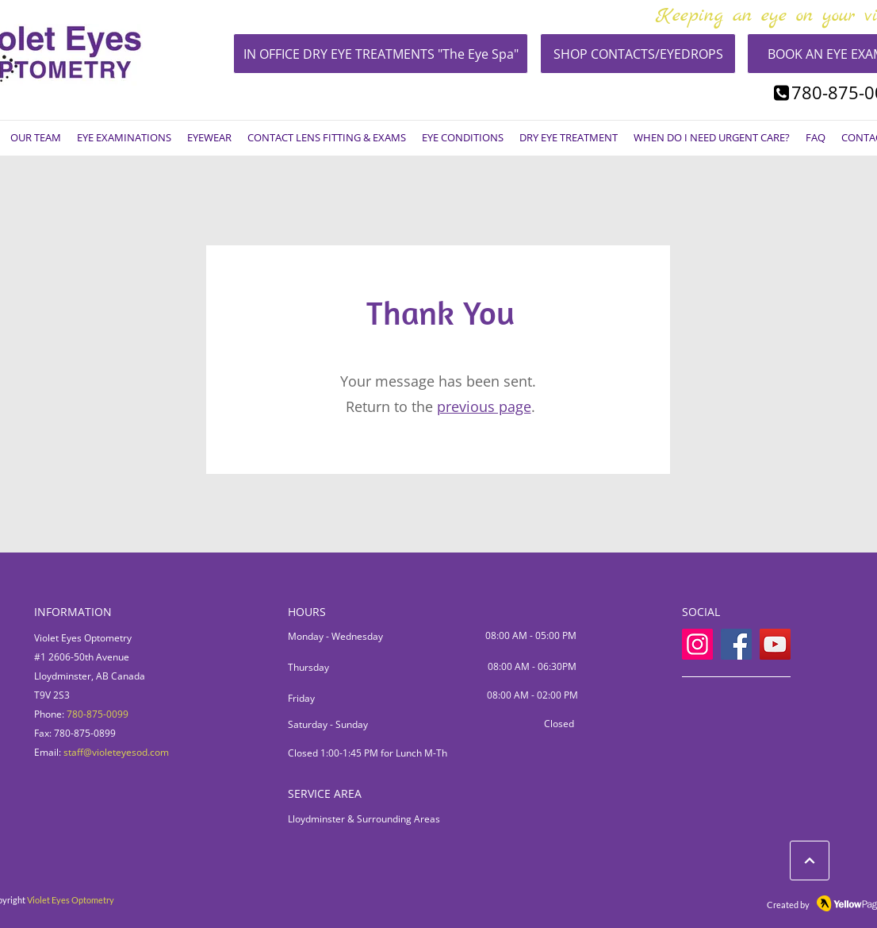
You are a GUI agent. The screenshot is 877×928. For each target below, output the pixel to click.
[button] (35, 137)
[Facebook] (736, 644)
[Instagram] (697, 644)
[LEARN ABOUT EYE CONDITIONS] (809, 860)
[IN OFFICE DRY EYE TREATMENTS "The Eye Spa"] (380, 53)
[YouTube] (775, 644)
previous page (484, 406)
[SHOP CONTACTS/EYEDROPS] (638, 53)
